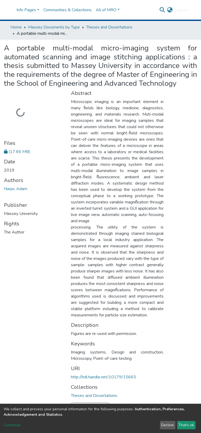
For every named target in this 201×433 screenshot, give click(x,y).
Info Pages (26, 10)
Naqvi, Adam (15, 189)
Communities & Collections (67, 10)
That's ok (186, 425)
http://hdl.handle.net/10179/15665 (103, 377)
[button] (170, 10)
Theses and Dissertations (109, 27)
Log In (181, 10)
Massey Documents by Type (54, 27)
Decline (167, 425)
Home (16, 27)
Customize (12, 425)
